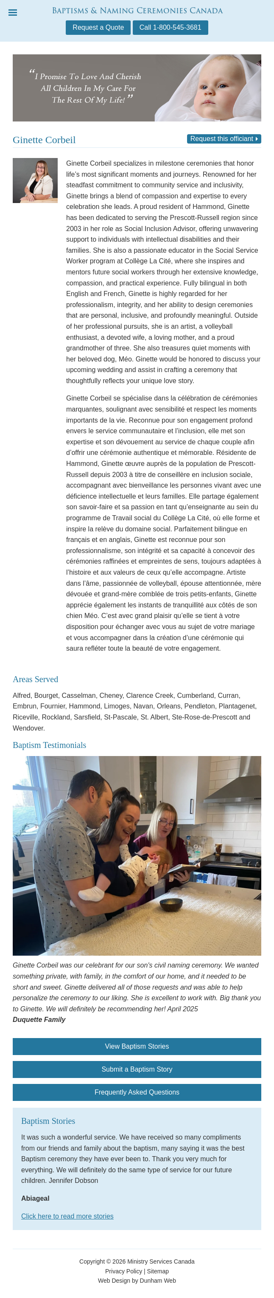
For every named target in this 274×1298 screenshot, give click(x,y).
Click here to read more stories (67, 1216)
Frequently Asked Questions (137, 1092)
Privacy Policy (123, 1271)
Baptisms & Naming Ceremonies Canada (137, 10)
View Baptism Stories (137, 1046)
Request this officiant (221, 138)
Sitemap (158, 1271)
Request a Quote (98, 27)
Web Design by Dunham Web (137, 1280)
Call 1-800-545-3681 (170, 27)
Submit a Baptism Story (136, 1069)
